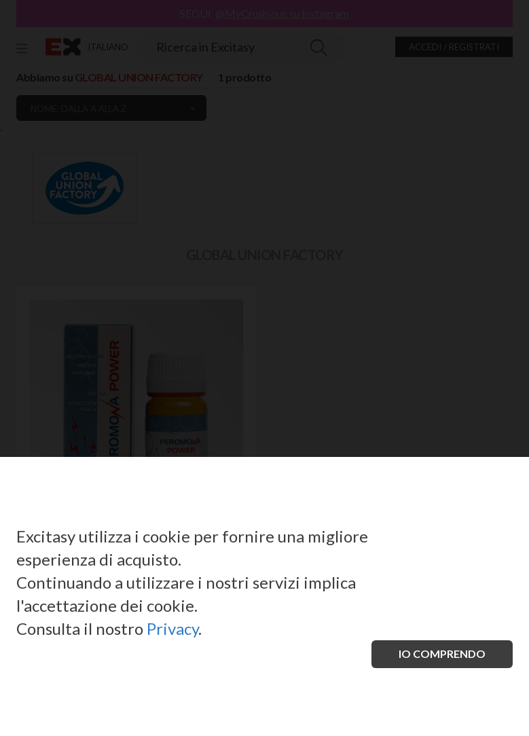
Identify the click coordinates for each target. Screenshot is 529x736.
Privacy (172, 628)
